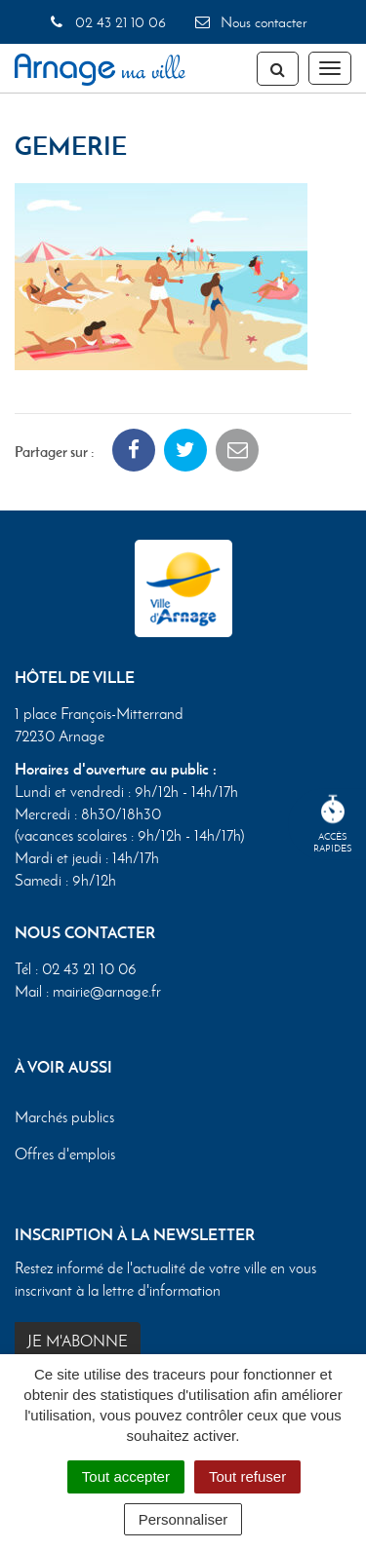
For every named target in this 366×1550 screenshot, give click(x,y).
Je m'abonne (77, 1341)
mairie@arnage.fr (107, 991)
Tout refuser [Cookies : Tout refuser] (247, 1476)
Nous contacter (249, 22)
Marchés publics (64, 1117)
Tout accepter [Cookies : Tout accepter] (126, 1476)
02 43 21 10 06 (107, 22)
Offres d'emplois (65, 1154)
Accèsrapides (332, 824)
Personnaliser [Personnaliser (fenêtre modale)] (183, 1519)
